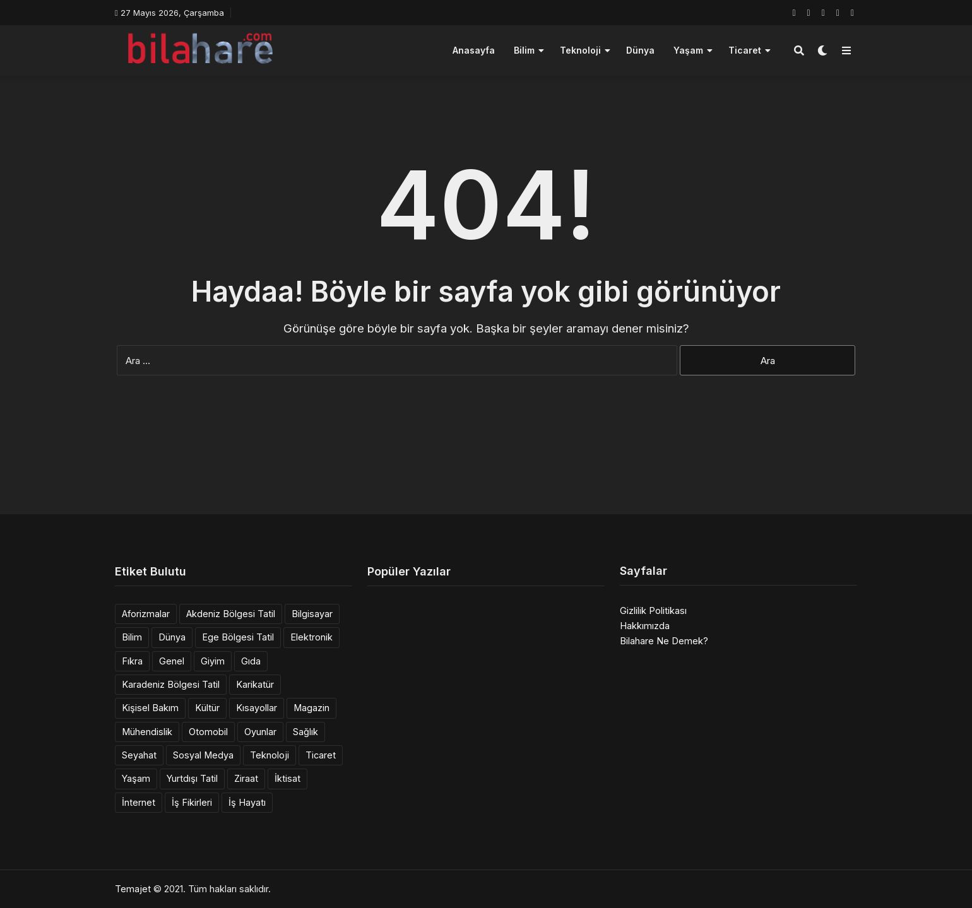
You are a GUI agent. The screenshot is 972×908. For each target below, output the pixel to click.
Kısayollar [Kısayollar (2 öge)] (256, 707)
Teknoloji (580, 50)
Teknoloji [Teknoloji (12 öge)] (269, 755)
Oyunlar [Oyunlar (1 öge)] (260, 731)
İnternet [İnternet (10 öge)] (138, 802)
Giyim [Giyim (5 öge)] (213, 661)
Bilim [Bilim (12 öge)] (132, 637)
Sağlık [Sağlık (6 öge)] (305, 731)
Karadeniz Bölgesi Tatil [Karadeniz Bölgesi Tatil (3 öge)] (171, 684)
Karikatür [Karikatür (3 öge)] (255, 684)
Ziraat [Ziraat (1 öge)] (246, 778)
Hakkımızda (645, 625)
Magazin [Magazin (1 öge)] (311, 707)
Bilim (524, 50)
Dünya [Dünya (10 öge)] (172, 637)
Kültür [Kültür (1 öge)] (207, 707)
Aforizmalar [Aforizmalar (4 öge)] (146, 613)
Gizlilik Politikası (653, 610)
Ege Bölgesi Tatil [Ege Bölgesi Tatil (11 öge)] (238, 637)
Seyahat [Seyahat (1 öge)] (139, 755)
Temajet (133, 888)
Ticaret (744, 50)
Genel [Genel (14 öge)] (171, 661)
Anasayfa (474, 50)
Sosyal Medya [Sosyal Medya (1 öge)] (203, 755)
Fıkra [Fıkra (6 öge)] (132, 661)
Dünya (640, 50)
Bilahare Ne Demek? (664, 640)
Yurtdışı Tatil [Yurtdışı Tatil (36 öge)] (192, 778)
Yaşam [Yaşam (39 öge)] (136, 778)
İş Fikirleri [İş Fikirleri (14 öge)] (192, 802)
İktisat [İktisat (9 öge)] (287, 778)
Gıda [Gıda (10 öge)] (251, 661)
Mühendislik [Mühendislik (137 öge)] (147, 731)
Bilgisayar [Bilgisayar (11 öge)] (312, 613)
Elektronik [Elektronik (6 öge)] (311, 637)
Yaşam (688, 50)
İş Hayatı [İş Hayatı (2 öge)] (247, 802)
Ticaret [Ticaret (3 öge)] (320, 755)
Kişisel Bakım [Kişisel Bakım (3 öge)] (150, 707)
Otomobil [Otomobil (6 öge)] (208, 731)
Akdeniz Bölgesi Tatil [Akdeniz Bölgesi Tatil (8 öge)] (230, 613)
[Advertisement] (486, 467)
